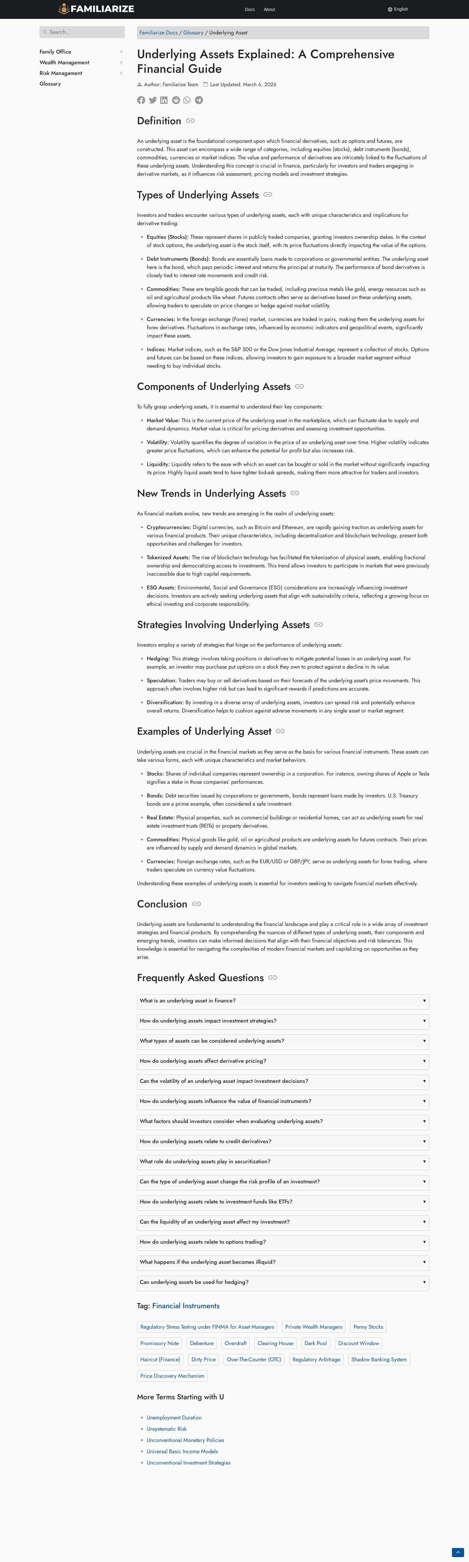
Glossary (50, 84)
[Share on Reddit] (177, 98)
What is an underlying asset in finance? (188, 1001)
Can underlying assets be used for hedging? (194, 1282)
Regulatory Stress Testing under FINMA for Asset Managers (207, 1327)
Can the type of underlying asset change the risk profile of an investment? (230, 1182)
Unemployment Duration (174, 1418)
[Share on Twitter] (154, 98)
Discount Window (358, 1343)
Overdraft (235, 1343)
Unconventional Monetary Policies (185, 1440)
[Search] (82, 32)
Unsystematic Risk (167, 1429)
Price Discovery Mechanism (172, 1376)
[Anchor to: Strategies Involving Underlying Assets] (318, 624)
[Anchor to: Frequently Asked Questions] (272, 977)
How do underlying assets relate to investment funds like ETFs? (216, 1202)
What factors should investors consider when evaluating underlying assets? (231, 1121)
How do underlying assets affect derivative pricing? (203, 1061)
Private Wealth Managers (313, 1327)
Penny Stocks (368, 1327)
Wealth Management (64, 62)
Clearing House (275, 1343)
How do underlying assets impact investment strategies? (208, 1021)
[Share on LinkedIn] (166, 98)
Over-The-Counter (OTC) (254, 1359)
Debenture (201, 1343)
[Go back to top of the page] (458, 1552)
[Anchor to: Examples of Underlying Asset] (280, 731)
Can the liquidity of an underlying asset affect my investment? (215, 1222)
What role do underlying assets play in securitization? (205, 1161)
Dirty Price (204, 1359)
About (269, 9)
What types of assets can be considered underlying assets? (212, 1041)
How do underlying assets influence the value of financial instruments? (226, 1101)
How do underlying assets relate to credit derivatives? (206, 1141)
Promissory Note (159, 1343)
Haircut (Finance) (160, 1359)
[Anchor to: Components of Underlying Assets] (299, 386)
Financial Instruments (186, 1305)
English (397, 9)
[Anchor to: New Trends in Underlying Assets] (295, 493)
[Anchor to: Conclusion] (196, 904)
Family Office (55, 52)
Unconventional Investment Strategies (189, 1463)
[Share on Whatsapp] (189, 98)
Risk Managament (61, 73)
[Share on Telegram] (200, 98)
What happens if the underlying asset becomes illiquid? (208, 1262)
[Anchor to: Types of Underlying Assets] (267, 194)
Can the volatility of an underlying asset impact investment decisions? (224, 1081)
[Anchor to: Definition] (190, 121)
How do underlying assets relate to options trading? (203, 1242)
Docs (250, 9)
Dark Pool (316, 1343)
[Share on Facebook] (143, 98)
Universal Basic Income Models (182, 1451)
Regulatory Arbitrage (316, 1359)
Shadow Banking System (379, 1359)
